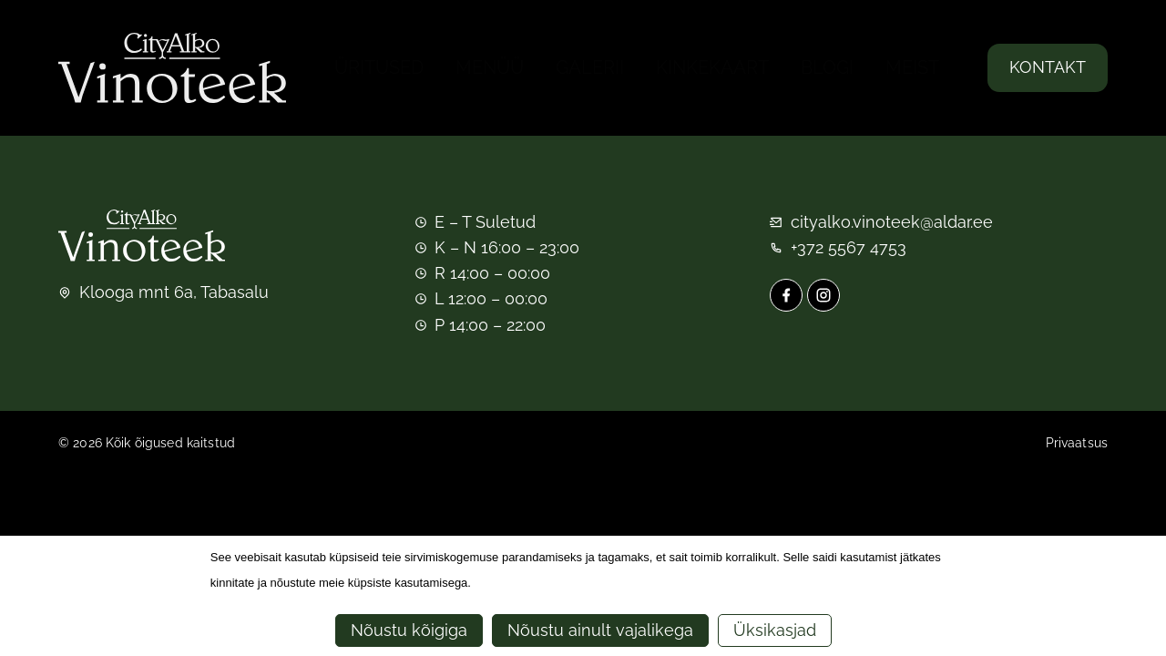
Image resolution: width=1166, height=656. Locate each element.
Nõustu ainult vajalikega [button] (600, 630)
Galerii (590, 67)
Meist (912, 67)
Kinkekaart (712, 67)
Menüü (489, 67)
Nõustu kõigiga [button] (409, 630)
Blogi (827, 67)
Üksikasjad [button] (774, 630)
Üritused (379, 67)
